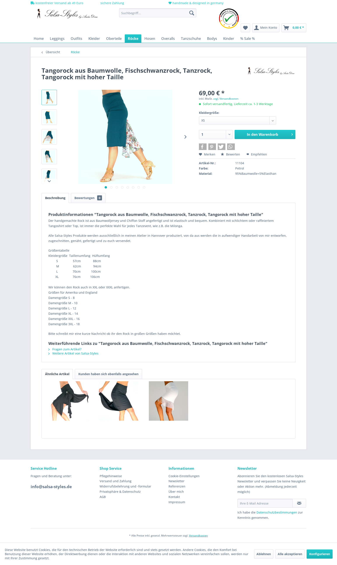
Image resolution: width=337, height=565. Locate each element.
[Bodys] (212, 38)
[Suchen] (191, 13)
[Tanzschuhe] (191, 38)
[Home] (39, 38)
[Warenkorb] (293, 27)
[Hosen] (149, 38)
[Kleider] (94, 38)
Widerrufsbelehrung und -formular (125, 486)
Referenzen (176, 486)
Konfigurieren (319, 554)
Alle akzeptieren (290, 554)
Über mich (176, 491)
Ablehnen (263, 554)
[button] (203, 146)
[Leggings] (57, 38)
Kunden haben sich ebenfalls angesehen (108, 374)
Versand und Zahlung (116, 481)
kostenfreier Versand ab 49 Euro (57, 3)
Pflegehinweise (111, 476)
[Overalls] (168, 38)
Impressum (176, 502)
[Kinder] (228, 38)
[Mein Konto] (265, 27)
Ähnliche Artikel (57, 374)
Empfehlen (256, 154)
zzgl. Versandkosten (226, 99)
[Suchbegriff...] (157, 13)
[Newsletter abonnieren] (299, 503)
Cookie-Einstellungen (184, 476)
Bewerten (231, 154)
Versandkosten (198, 535)
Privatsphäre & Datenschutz (120, 491)
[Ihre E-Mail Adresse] (265, 503)
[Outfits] (76, 38)
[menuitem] (157, 13)
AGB (103, 497)
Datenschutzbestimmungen (276, 512)
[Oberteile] (114, 38)
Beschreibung (55, 198)
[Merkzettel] (245, 27)
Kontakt (174, 497)
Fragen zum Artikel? (64, 349)
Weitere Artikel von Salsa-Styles (73, 353)
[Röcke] (133, 38)
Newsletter (176, 481)
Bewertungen (88, 197)
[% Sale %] (247, 38)
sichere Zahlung (112, 3)
